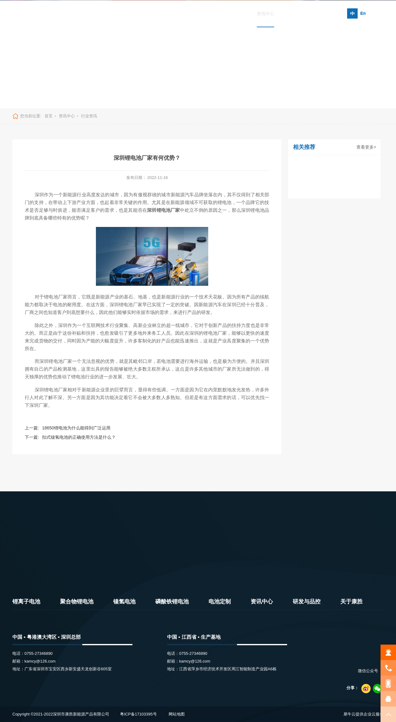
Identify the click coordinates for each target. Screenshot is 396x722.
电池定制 (236, 13)
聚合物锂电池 (138, 13)
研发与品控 (296, 13)
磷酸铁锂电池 (204, 13)
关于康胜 (327, 13)
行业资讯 (89, 116)
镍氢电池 (170, 13)
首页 (76, 13)
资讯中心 (265, 13)
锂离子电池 (102, 13)
